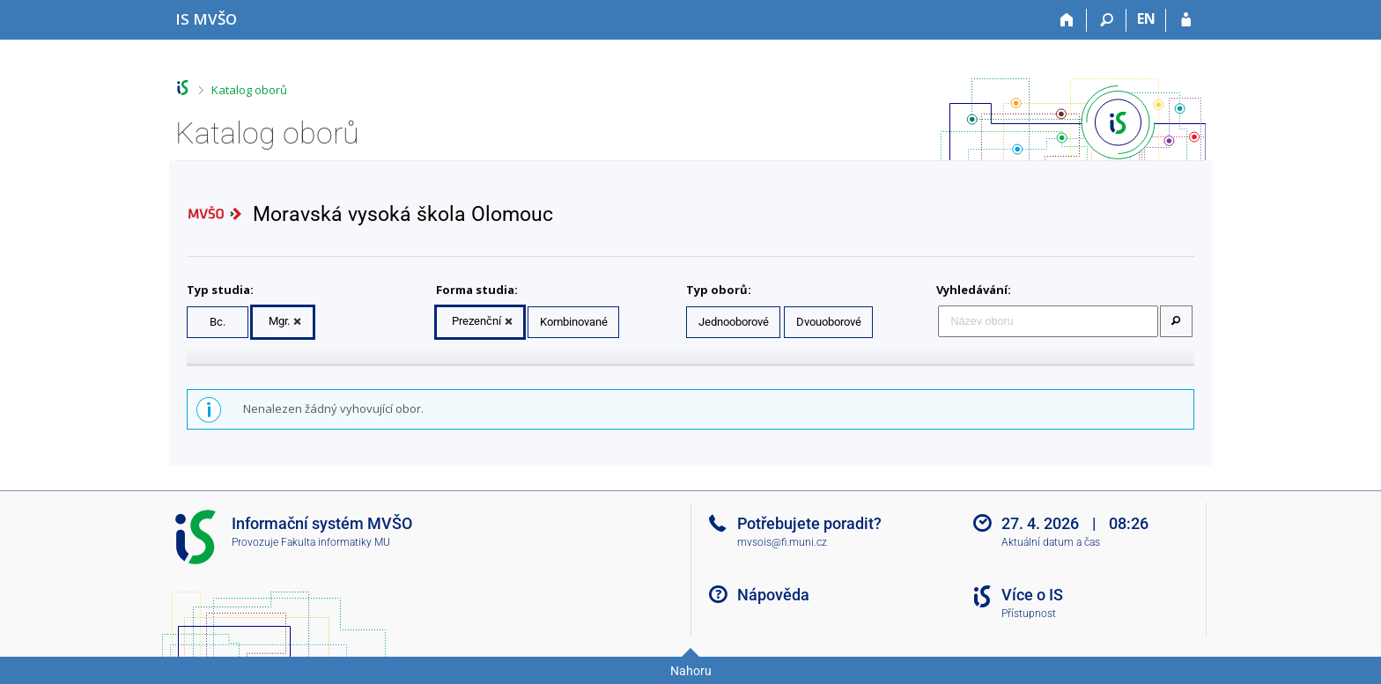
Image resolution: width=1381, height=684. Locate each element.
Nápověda (773, 594)
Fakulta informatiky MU (335, 542)
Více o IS (1032, 594)
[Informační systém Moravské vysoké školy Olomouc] (206, 19)
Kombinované (574, 321)
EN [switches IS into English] (1146, 18)
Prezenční (476, 320)
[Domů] (1067, 20)
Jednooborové (733, 321)
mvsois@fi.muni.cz (782, 542)
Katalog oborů (249, 90)
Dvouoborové (828, 321)
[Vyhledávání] (1106, 20)
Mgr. (279, 320)
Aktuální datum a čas (1050, 542)
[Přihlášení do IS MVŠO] (1186, 20)
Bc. (217, 321)
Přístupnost (1028, 613)
